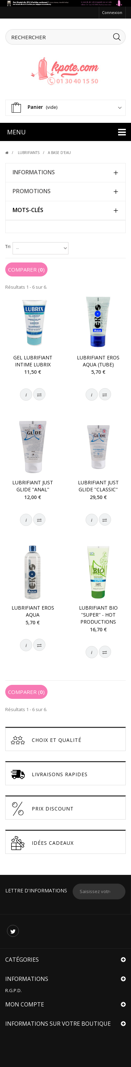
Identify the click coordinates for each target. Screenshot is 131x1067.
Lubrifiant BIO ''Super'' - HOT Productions (98, 614)
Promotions (32, 191)
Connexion (112, 12)
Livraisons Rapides (49, 774)
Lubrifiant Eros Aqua (33, 611)
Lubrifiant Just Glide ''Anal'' (32, 486)
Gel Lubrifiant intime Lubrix (32, 361)
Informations (34, 172)
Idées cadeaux (42, 843)
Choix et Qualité (46, 740)
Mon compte (24, 1004)
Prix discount (42, 809)
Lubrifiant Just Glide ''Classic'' (98, 486)
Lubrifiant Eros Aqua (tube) (98, 361)
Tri (7, 246)
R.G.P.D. (13, 990)
